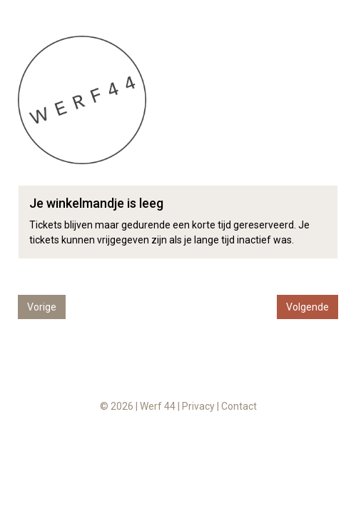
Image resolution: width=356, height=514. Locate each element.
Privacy (198, 406)
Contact (239, 406)
